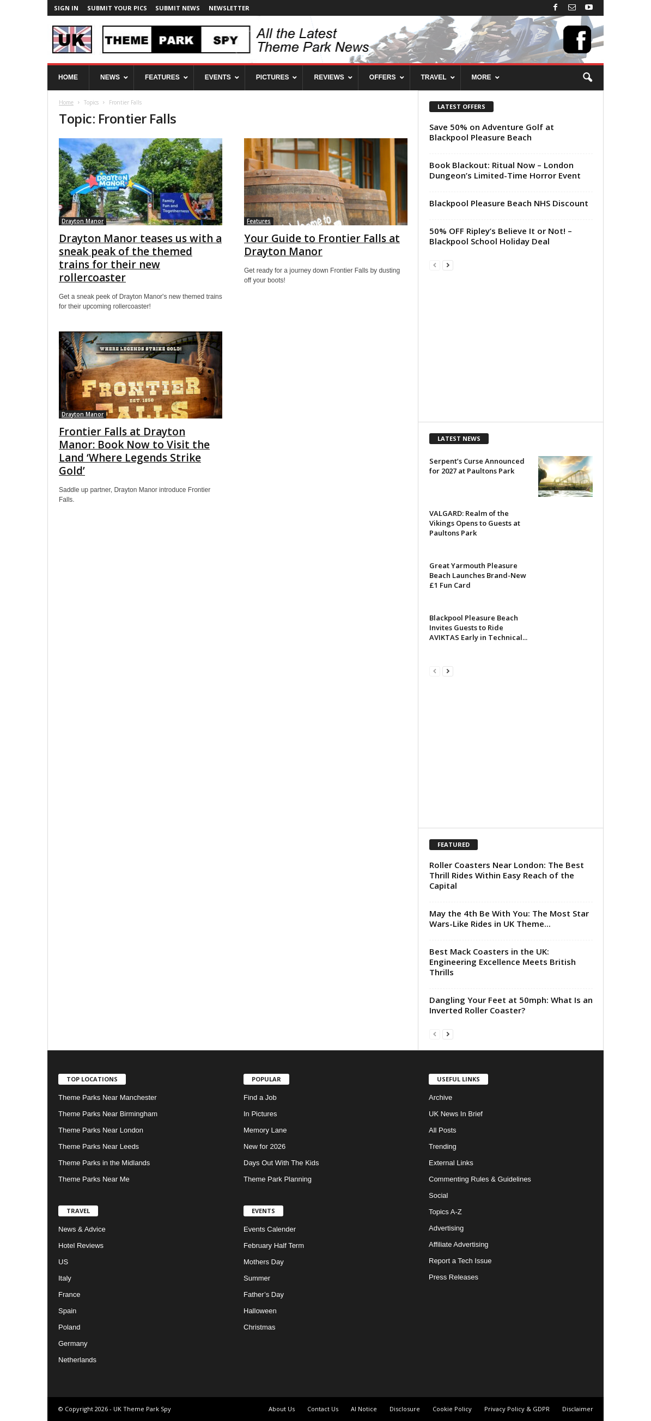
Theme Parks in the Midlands (104, 1163)
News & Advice (82, 1229)
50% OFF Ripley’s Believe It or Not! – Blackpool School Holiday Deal (500, 236)
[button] (587, 78)
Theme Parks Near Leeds (98, 1146)
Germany (72, 1343)
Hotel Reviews (81, 1245)
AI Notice (364, 1409)
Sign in (66, 8)
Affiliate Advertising (459, 1244)
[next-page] (447, 264)
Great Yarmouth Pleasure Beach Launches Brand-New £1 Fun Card (477, 575)
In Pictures (260, 1114)
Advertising (446, 1228)
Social (438, 1195)
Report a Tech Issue (460, 1261)
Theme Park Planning (278, 1179)
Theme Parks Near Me (94, 1179)
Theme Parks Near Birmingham (107, 1114)
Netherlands (77, 1360)
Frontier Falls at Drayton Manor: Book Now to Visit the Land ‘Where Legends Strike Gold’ (134, 451)
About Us (282, 1409)
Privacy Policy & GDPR (517, 1409)
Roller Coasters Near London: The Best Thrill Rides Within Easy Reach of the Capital (506, 875)
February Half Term (274, 1245)
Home (66, 102)
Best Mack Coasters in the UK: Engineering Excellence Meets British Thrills (502, 961)
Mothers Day (264, 1262)
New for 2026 (264, 1146)
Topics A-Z (445, 1212)
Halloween (260, 1311)
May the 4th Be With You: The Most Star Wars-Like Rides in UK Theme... (509, 918)
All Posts (443, 1130)
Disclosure (405, 1409)
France (69, 1294)
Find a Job (260, 1097)
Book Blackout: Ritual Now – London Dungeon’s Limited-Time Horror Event (505, 170)
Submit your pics (117, 8)
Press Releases (453, 1277)
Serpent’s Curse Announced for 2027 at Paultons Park (477, 466)
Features (259, 221)
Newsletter (229, 8)
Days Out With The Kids (281, 1163)
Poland (69, 1327)
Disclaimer (577, 1409)
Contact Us (322, 1409)
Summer (257, 1278)
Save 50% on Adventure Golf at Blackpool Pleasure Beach (491, 132)
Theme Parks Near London (100, 1130)
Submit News (177, 8)
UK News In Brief (456, 1114)
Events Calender (270, 1229)
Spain (67, 1311)
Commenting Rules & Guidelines (480, 1179)
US (63, 1262)
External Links (451, 1163)
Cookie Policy (452, 1409)
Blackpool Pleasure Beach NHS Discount (508, 203)
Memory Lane (265, 1130)
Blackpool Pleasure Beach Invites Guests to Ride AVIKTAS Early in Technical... (478, 627)
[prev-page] (434, 264)
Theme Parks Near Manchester (107, 1097)
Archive (440, 1097)
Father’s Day (264, 1294)
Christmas (260, 1327)
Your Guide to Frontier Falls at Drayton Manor (322, 245)
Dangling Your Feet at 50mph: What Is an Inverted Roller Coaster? (511, 1005)
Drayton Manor (83, 221)
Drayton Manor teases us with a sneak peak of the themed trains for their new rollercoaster (140, 258)
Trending (443, 1146)
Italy (64, 1278)
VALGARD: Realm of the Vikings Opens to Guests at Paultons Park (474, 523)
